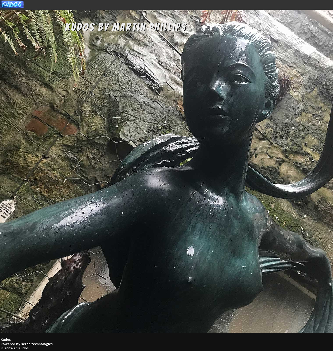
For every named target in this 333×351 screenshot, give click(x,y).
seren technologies (37, 344)
